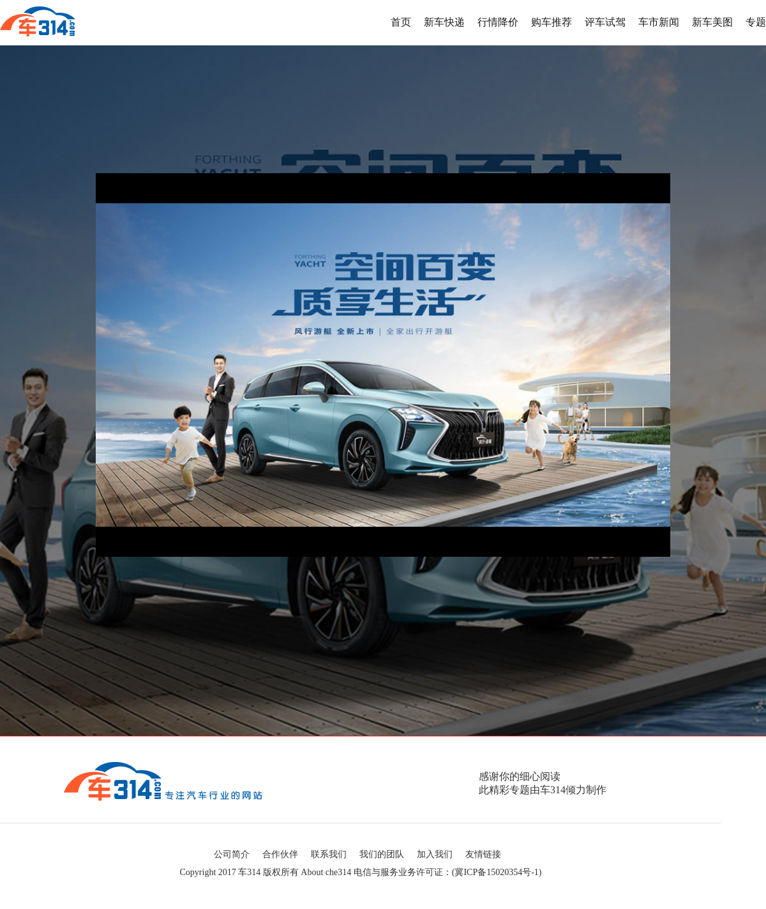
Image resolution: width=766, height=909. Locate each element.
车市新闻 (658, 22)
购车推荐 (551, 22)
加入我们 (435, 854)
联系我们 (329, 854)
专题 (756, 22)
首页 (401, 22)
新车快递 (444, 22)
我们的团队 (381, 854)
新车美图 (712, 22)
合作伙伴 (280, 854)
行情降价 (497, 22)
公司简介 (232, 854)
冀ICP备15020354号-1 (496, 872)
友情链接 (483, 854)
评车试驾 (605, 22)
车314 (249, 872)
